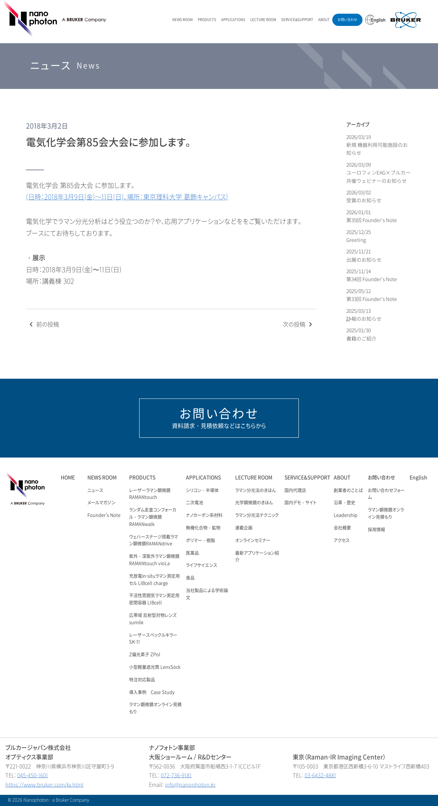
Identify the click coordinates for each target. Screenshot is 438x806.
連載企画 (243, 528)
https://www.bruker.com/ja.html (44, 785)
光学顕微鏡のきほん (254, 503)
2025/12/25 (359, 236)
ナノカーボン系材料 (204, 515)
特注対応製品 (142, 680)
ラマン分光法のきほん (255, 491)
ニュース (95, 491)
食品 (190, 578)
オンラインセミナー (252, 541)
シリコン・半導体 (202, 491)
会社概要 (342, 528)
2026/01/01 (371, 216)
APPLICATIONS (233, 20)
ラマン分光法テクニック (257, 515)
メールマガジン (101, 503)
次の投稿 (298, 324)
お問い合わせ (347, 20)
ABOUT (324, 20)
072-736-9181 (176, 775)
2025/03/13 (364, 314)
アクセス (342, 541)
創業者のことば (348, 491)
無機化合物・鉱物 (203, 528)
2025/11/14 (371, 275)
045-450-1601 (32, 775)
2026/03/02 (364, 196)
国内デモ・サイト (300, 503)
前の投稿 (43, 324)
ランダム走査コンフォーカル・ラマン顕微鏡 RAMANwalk (152, 517)
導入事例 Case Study (152, 692)
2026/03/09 (378, 172)
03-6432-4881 (320, 775)
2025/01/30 (361, 334)
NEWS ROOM (182, 20)
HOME (68, 477)
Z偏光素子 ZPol (144, 655)
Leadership (345, 515)
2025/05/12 (371, 295)
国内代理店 (295, 491)
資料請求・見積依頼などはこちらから (219, 418)
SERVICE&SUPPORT (297, 20)
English (418, 477)
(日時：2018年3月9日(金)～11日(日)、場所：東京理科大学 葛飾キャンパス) (127, 197)
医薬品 (192, 553)
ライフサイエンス (201, 565)
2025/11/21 (364, 255)
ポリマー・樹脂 (200, 541)
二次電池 (194, 503)
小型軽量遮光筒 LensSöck (155, 667)
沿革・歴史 (344, 503)
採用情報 (376, 530)
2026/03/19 (377, 145)
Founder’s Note (103, 515)
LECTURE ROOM (263, 20)
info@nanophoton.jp (190, 785)
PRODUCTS (207, 20)
